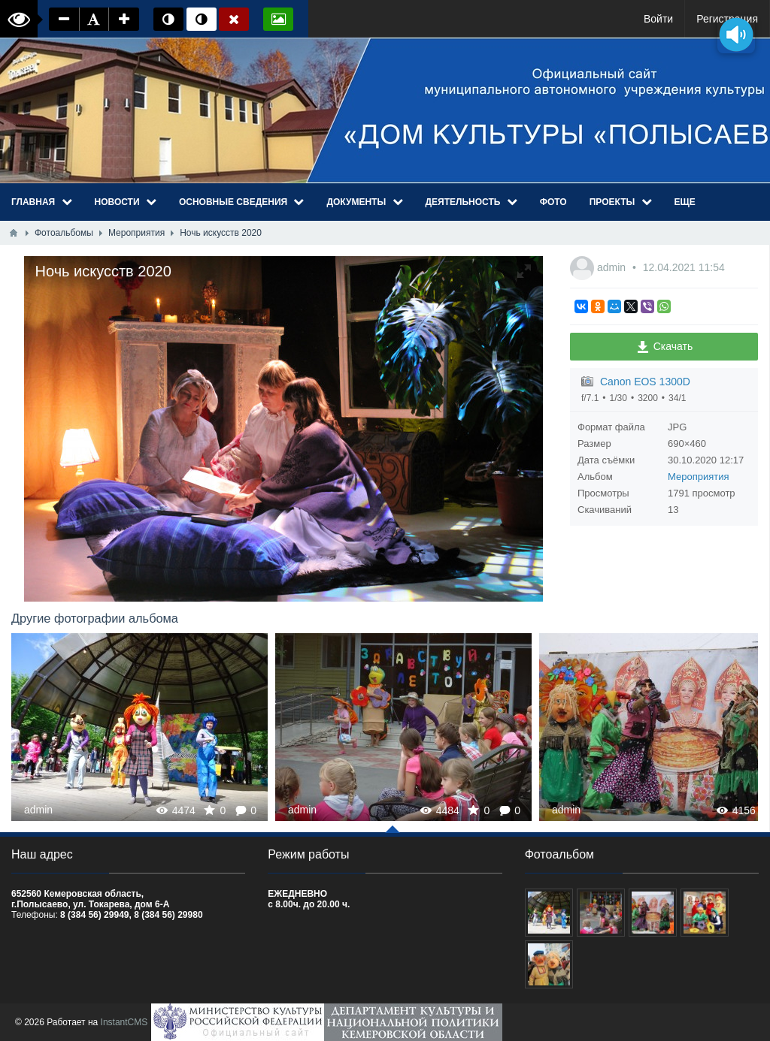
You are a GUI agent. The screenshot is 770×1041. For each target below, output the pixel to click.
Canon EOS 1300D (645, 382)
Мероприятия (698, 476)
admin (613, 267)
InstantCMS (124, 1022)
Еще (685, 202)
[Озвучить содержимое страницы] (736, 34)
